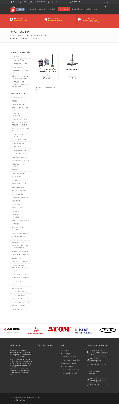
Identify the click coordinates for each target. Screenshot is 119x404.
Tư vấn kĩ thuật (68, 367)
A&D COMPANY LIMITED (20, 161)
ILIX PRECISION (17, 204)
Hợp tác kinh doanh (69, 363)
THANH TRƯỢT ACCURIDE (21, 302)
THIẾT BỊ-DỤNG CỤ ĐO (20, 64)
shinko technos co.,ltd (19, 288)
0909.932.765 (74, 2)
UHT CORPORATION (19, 150)
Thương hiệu (24, 38)
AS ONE (14, 101)
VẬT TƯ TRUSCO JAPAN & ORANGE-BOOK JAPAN (20, 77)
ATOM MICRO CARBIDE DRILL (20, 109)
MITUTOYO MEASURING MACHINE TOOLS (20, 247)
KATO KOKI (16, 224)
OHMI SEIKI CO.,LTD (19, 274)
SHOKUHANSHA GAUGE (20, 292)
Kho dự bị (66, 350)
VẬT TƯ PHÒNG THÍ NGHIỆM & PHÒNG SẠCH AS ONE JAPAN (20, 84)
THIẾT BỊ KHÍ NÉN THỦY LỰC (20, 72)
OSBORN (15, 285)
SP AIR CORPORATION (19, 295)
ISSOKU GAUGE (17, 208)
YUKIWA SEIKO (17, 309)
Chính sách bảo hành (70, 373)
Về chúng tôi (67, 353)
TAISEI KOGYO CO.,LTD (20, 299)
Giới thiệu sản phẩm (70, 357)
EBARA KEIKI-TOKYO (19, 184)
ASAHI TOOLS (16, 177)
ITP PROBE (15, 211)
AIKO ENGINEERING (19, 173)
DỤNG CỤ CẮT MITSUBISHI (17, 115)
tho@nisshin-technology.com (57, 2)
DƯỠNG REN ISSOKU (72, 69)
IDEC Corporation (18, 194)
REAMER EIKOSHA (18, 143)
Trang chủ (15, 38)
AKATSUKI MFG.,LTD (19, 97)
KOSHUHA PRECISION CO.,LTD (19, 238)
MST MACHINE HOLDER (20, 251)
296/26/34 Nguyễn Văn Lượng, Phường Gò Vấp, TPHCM (28, 2)
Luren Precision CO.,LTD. (20, 157)
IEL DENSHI (16, 201)
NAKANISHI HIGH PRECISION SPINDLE (19, 266)
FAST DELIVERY (89, 19)
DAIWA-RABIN (17, 180)
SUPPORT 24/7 (20, 19)
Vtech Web (22, 400)
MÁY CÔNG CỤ (17, 57)
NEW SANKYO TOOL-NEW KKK (20, 129)
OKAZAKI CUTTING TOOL (20, 278)
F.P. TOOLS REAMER (19, 190)
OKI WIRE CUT (17, 281)
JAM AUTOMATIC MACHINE (17, 216)
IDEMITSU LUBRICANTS (20, 197)
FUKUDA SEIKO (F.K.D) (19, 119)
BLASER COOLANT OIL (19, 154)
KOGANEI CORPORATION (20, 233)
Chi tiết (46, 78)
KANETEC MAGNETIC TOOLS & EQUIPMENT (19, 124)
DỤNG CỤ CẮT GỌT (18, 60)
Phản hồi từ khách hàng (71, 370)
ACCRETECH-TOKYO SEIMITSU (19, 165)
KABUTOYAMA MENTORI (20, 220)
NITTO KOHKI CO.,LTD (19, 140)
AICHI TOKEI (16, 170)
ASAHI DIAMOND (18, 104)
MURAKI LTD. (16, 258)
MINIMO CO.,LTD (18, 242)
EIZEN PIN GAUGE (18, 187)
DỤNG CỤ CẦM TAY (18, 67)
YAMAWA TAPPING (18, 306)
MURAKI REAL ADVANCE (20, 262)
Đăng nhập (105, 2)
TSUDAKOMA (16, 147)
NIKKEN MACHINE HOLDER (18, 135)
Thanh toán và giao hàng (71, 360)
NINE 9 (14, 271)
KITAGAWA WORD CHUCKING (18, 228)
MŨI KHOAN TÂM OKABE (20, 255)
